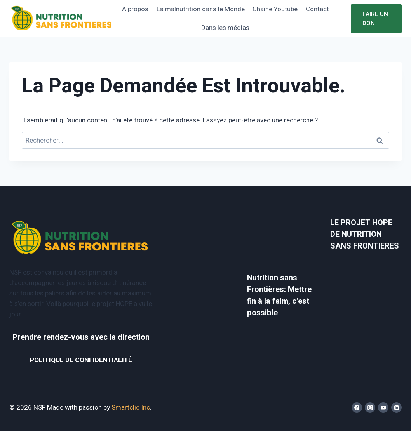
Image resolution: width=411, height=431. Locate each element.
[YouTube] (383, 407)
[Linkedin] (396, 407)
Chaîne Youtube (275, 9)
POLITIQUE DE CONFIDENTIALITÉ (81, 360)
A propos (135, 9)
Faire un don (375, 19)
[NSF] (61, 18)
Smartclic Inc (130, 407)
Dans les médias (225, 28)
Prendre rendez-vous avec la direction (81, 337)
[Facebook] (357, 407)
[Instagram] (370, 407)
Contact (317, 9)
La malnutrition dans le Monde (201, 9)
